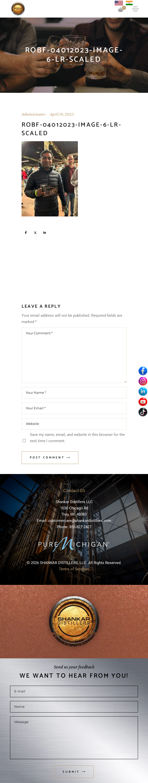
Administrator (33, 114)
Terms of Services (74, 569)
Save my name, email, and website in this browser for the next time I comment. (77, 437)
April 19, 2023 (62, 114)
